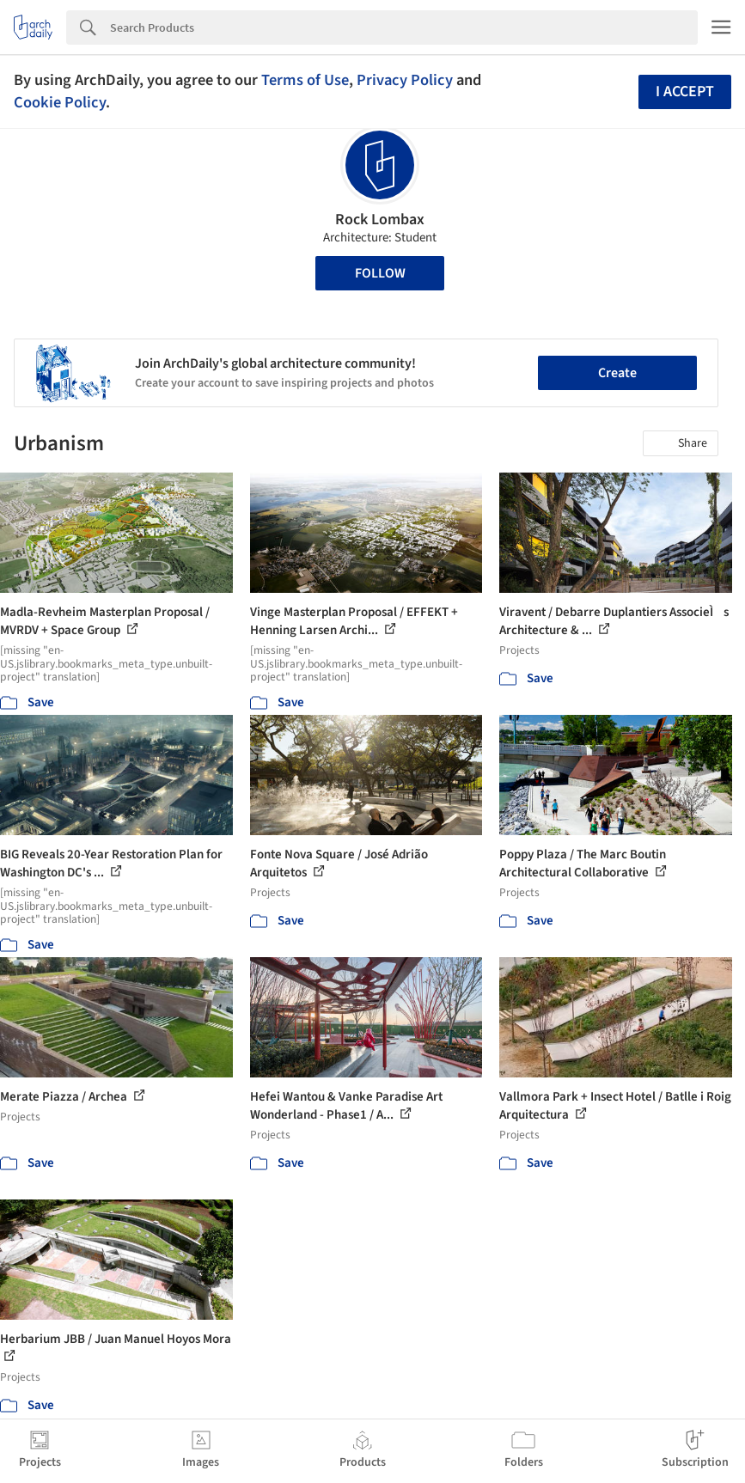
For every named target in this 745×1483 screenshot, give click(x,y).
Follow (380, 273)
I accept (685, 91)
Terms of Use (305, 80)
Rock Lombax (379, 219)
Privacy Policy (405, 80)
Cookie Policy (60, 102)
